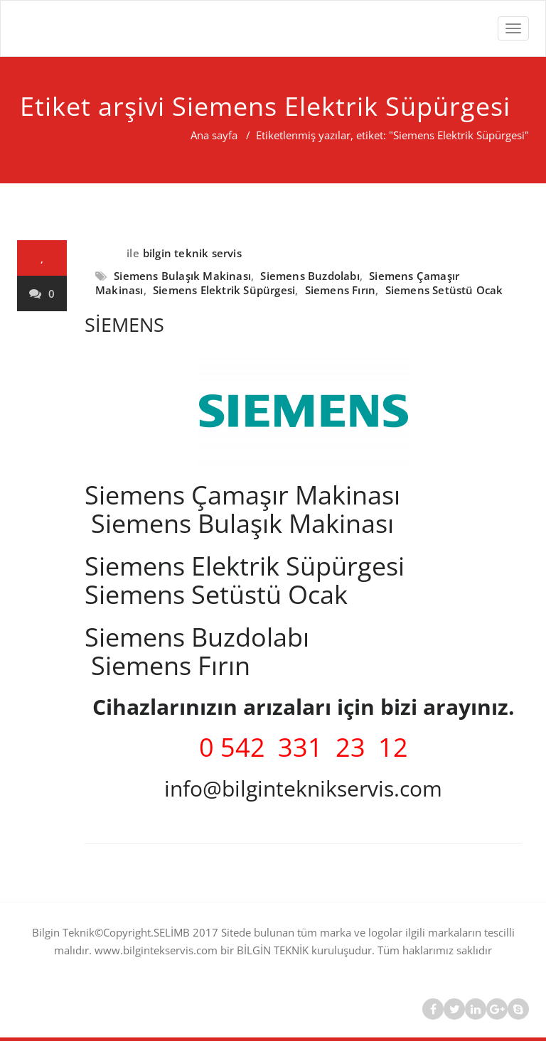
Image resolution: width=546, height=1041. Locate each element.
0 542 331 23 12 (303, 747)
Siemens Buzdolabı (309, 276)
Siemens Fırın (340, 290)
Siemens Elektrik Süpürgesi (224, 290)
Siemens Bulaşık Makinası (182, 276)
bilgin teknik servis (192, 253)
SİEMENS (124, 324)
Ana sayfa (214, 135)
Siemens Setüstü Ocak (444, 290)
